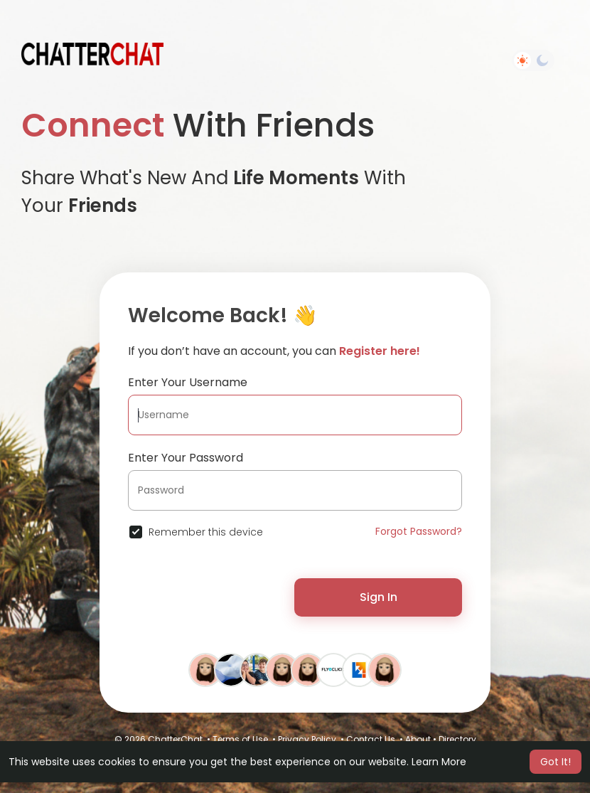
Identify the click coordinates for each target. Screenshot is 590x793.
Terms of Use (240, 739)
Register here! (379, 351)
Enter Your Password (185, 457)
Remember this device (206, 532)
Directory (457, 739)
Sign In (378, 597)
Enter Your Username (187, 382)
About (418, 739)
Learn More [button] (439, 762)
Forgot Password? (418, 531)
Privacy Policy (307, 739)
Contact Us (370, 739)
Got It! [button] (555, 762)
